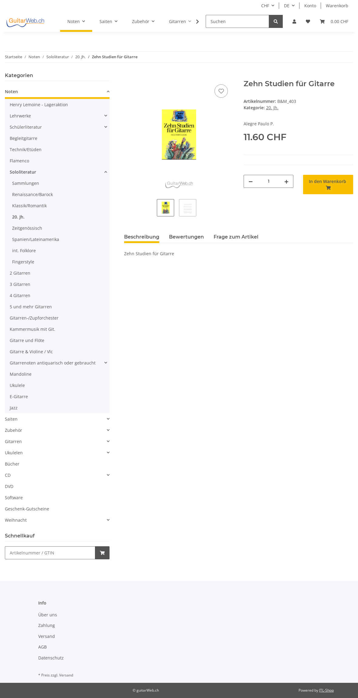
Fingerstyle (23, 262)
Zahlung (46, 625)
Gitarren (13, 441)
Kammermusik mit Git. (32, 329)
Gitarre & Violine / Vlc (31, 351)
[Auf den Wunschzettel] (221, 91)
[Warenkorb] (334, 21)
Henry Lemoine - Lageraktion (39, 104)
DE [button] (286, 5)
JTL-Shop (326, 690)
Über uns (47, 615)
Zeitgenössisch (27, 228)
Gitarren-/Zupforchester (34, 318)
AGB (42, 647)
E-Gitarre (19, 396)
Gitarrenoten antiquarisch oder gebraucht (53, 363)
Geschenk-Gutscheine (27, 509)
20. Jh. (272, 107)
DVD (9, 486)
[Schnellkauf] (50, 552)
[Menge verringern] (250, 181)
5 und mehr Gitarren (31, 307)
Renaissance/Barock (32, 194)
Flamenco (19, 161)
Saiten (11, 419)
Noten (11, 91)
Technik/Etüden (26, 149)
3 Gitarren (20, 284)
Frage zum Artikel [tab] (236, 237)
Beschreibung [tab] (141, 237)
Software (14, 497)
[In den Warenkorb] (129, 76)
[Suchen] (237, 21)
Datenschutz (51, 658)
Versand (46, 636)
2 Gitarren (20, 273)
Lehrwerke (20, 116)
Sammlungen (25, 183)
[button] (294, 21)
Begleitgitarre (23, 138)
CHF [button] (265, 5)
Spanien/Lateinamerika (35, 239)
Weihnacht (16, 520)
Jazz (14, 408)
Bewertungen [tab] (186, 237)
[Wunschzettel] (308, 21)
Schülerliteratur (26, 127)
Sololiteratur (23, 172)
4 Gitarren (20, 295)
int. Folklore (24, 250)
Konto (310, 5)
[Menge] (268, 181)
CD (8, 475)
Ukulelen (14, 453)
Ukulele (17, 385)
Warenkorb (337, 5)
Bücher (12, 464)
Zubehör (13, 430)
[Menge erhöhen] (286, 181)
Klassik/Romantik (29, 205)
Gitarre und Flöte (27, 340)
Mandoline (21, 374)
